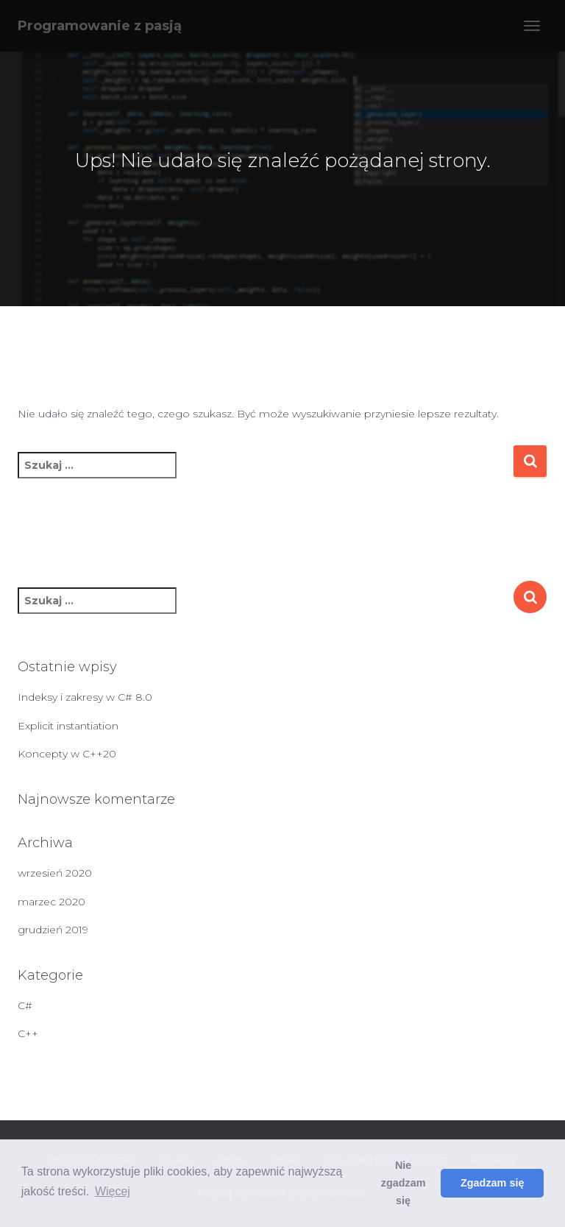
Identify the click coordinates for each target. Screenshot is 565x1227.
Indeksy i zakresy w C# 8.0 (85, 697)
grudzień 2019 (53, 929)
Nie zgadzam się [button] (403, 1182)
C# (25, 1005)
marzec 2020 (51, 901)
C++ (28, 1033)
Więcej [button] (112, 1191)
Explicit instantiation (68, 725)
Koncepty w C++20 (67, 753)
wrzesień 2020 (55, 873)
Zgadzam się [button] (492, 1183)
